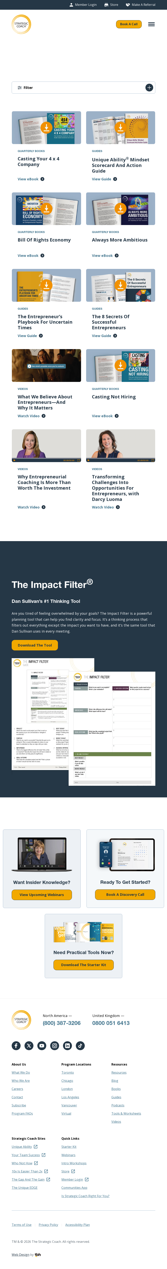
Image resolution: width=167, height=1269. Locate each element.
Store (114, 5)
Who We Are (21, 1081)
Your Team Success (26, 1155)
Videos (116, 1122)
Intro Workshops (74, 1163)
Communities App (74, 1188)
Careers (17, 1089)
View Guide (101, 179)
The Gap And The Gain (28, 1179)
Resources (119, 1072)
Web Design (20, 1254)
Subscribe (19, 1105)
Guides (116, 1097)
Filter (28, 87)
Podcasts (117, 1105)
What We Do (21, 1072)
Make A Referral (143, 5)
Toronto (67, 1072)
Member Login (86, 5)
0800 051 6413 (111, 1023)
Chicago (67, 1081)
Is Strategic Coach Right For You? (85, 1196)
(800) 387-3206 (62, 1023)
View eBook (28, 179)
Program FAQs (22, 1113)
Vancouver (69, 1105)
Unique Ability (22, 1147)
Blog (114, 1081)
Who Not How (22, 1163)
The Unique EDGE (25, 1188)
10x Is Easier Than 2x (27, 1171)
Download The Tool (35, 645)
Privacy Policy (48, 1225)
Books (116, 1089)
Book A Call (129, 24)
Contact (17, 1097)
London (67, 1089)
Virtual (66, 1113)
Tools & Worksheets (126, 1113)
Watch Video (29, 416)
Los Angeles (70, 1097)
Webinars (68, 1155)
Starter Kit (68, 1147)
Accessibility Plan (77, 1225)
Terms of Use (21, 1225)
